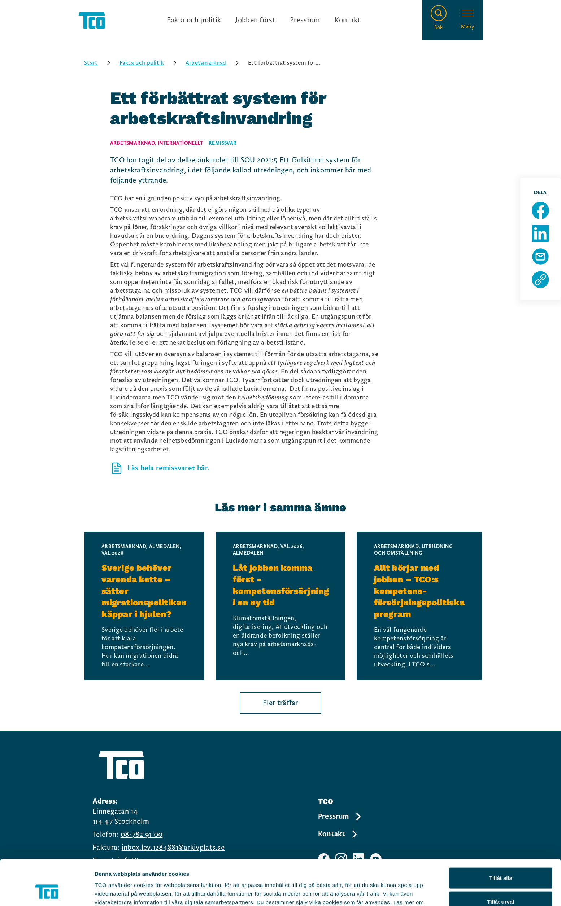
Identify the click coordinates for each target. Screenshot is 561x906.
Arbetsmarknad (215, 62)
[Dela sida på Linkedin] (540, 233)
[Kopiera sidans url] (540, 279)
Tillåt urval (500, 859)
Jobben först (255, 20)
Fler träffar (280, 703)
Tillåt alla (500, 835)
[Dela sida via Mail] (540, 256)
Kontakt (347, 20)
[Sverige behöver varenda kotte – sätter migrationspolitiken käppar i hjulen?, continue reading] (144, 606)
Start (99, 62)
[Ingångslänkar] (264, 20)
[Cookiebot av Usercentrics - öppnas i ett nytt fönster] (46, 892)
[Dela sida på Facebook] (540, 210)
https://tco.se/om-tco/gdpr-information (295, 868)
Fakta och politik (194, 20)
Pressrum (305, 20)
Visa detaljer (392, 892)
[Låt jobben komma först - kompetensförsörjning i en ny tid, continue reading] (280, 606)
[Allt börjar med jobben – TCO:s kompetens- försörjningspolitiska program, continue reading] (419, 606)
